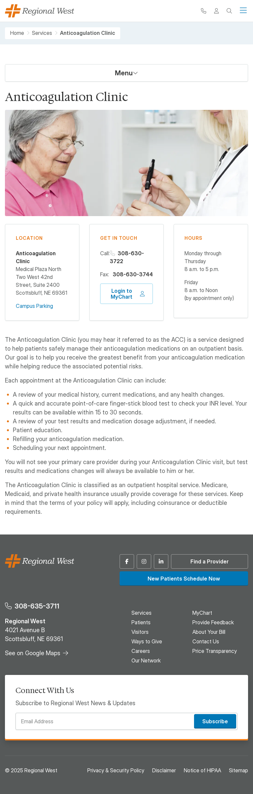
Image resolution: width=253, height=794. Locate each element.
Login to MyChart (121, 293)
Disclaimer (164, 770)
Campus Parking (34, 306)
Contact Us (205, 641)
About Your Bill (208, 632)
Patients (141, 622)
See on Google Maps (32, 653)
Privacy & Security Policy (115, 770)
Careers (140, 651)
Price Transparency (214, 651)
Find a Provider (209, 561)
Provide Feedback (213, 622)
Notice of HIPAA (202, 770)
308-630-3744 (133, 274)
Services (42, 33)
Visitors (140, 632)
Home (17, 33)
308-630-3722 (127, 257)
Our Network (146, 660)
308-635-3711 (36, 606)
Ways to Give (146, 641)
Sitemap (238, 770)
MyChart (202, 612)
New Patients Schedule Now (184, 578)
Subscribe (215, 721)
